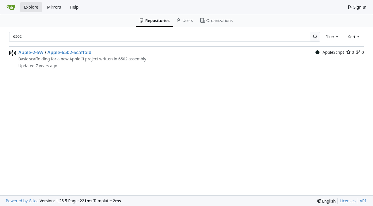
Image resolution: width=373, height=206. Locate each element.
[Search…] (315, 37)
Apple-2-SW (31, 52)
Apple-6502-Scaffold (70, 52)
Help (74, 7)
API (363, 200)
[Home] (11, 7)
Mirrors (54, 7)
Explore (31, 7)
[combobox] (332, 36)
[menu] (326, 201)
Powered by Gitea (22, 200)
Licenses (348, 200)
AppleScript (329, 52)
